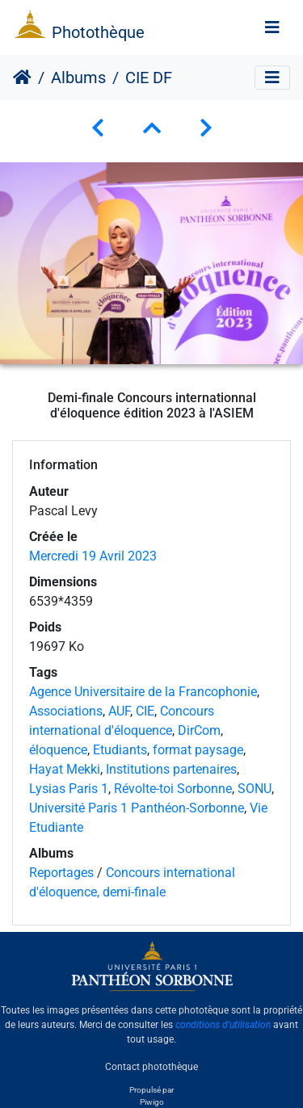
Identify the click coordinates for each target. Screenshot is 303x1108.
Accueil (22, 77)
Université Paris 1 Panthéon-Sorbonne (136, 808)
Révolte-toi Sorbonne (173, 788)
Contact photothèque (151, 1066)
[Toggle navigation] (272, 27)
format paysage (198, 750)
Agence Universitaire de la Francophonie (143, 691)
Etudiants (120, 750)
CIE (145, 711)
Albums (78, 77)
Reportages (61, 872)
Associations (66, 711)
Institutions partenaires (171, 769)
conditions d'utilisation (223, 1024)
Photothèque (98, 32)
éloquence (58, 750)
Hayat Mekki (64, 769)
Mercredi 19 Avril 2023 (93, 556)
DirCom (199, 730)
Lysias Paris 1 (68, 788)
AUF (119, 711)
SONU (254, 788)
